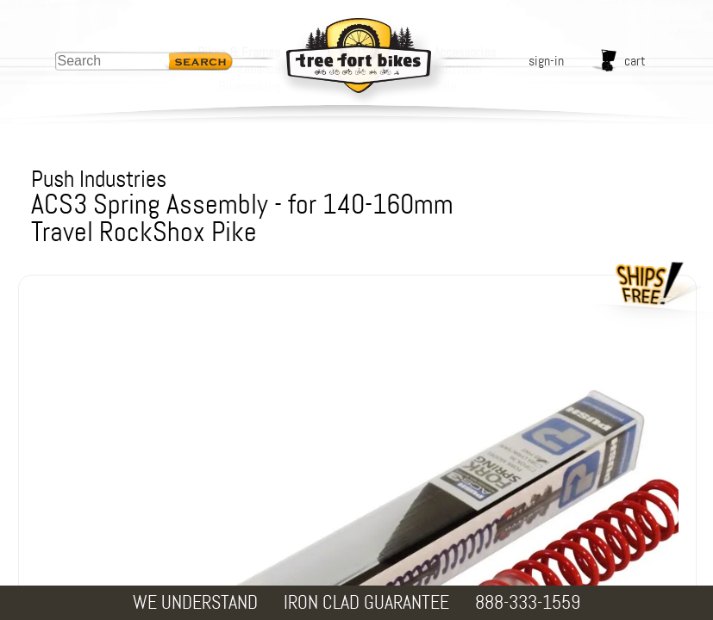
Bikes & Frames (238, 52)
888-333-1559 (527, 602)
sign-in (546, 61)
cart (635, 61)
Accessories (465, 52)
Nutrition (457, 69)
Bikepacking (249, 87)
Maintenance (247, 69)
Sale (445, 87)
